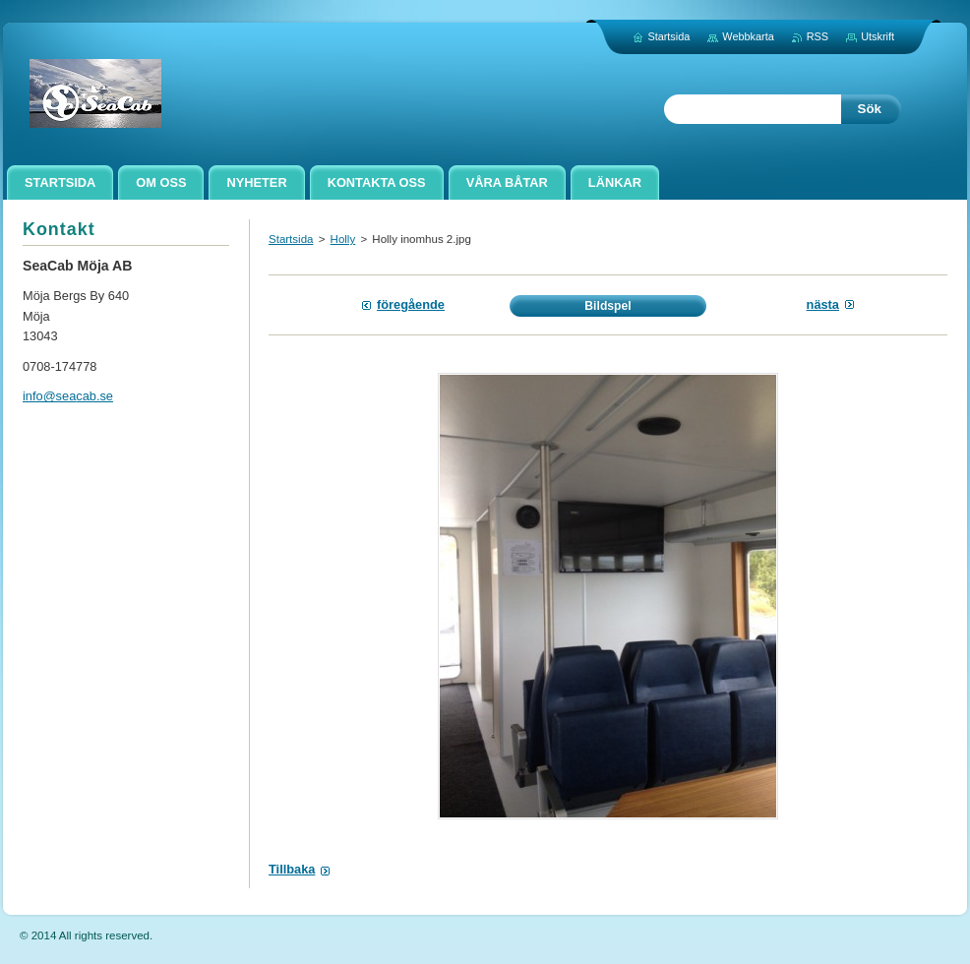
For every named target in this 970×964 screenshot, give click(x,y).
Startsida (291, 239)
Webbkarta (747, 36)
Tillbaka (292, 869)
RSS (817, 36)
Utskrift (877, 36)
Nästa (823, 304)
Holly (343, 239)
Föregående (411, 304)
